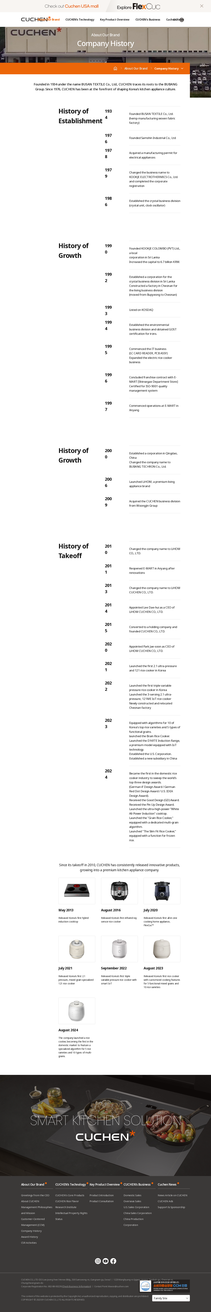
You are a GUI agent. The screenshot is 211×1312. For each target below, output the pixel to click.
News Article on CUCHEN (172, 1195)
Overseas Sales (132, 1201)
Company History (166, 68)
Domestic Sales (132, 1195)
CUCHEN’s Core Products (69, 1195)
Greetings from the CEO (35, 1195)
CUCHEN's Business (147, 19)
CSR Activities (29, 1242)
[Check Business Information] (76, 1286)
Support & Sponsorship (171, 1207)
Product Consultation (102, 1201)
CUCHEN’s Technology (79, 19)
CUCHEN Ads (165, 1201)
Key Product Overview (114, 19)
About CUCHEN (30, 1201)
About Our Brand (49, 19)
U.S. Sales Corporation (136, 1207)
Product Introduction (102, 1195)
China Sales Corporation (137, 1213)
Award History (29, 1236)
